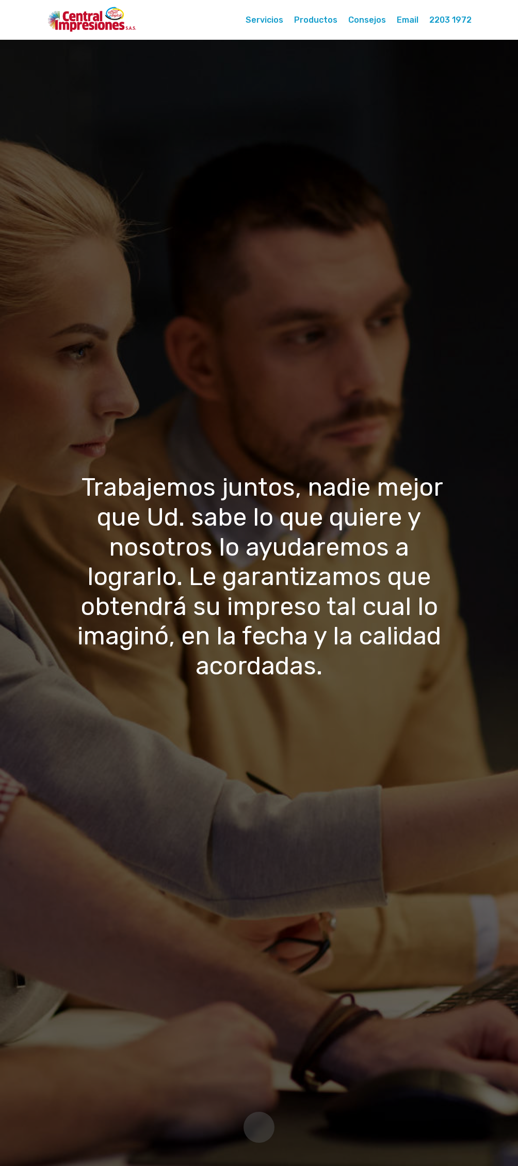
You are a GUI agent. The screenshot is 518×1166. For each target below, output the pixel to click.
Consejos (367, 20)
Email (407, 20)
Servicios (264, 20)
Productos (315, 20)
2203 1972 (450, 20)
